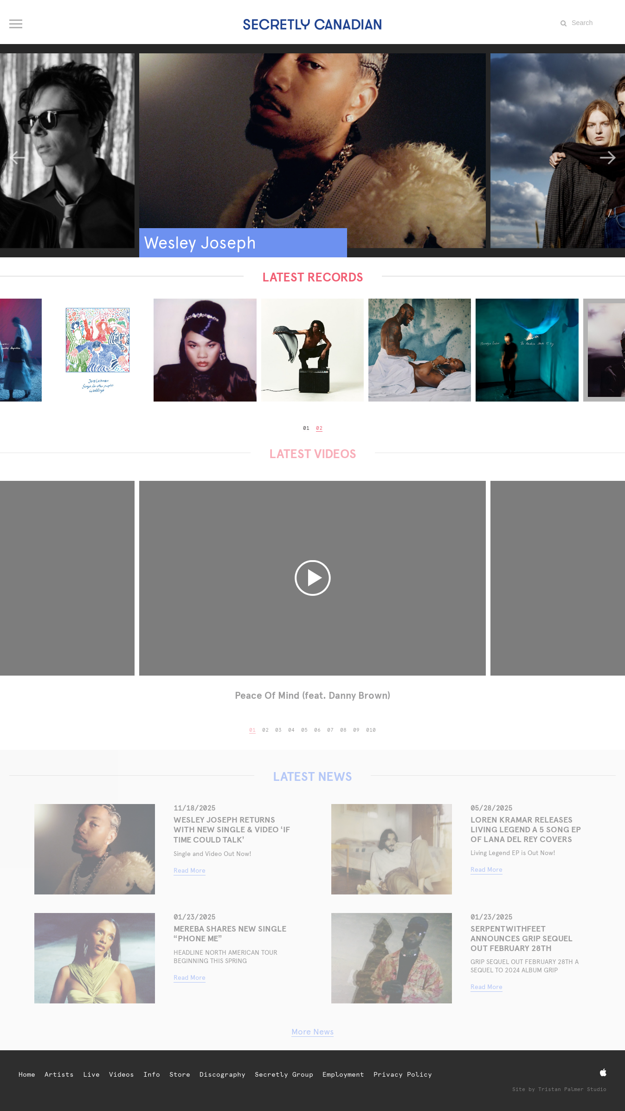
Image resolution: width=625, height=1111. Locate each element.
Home (27, 1074)
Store (179, 1074)
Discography (222, 1074)
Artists (59, 1074)
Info (151, 1074)
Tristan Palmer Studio (572, 1089)
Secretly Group (284, 1074)
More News (312, 1031)
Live (91, 1074)
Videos (121, 1074)
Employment (343, 1074)
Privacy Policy (403, 1074)
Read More (190, 870)
